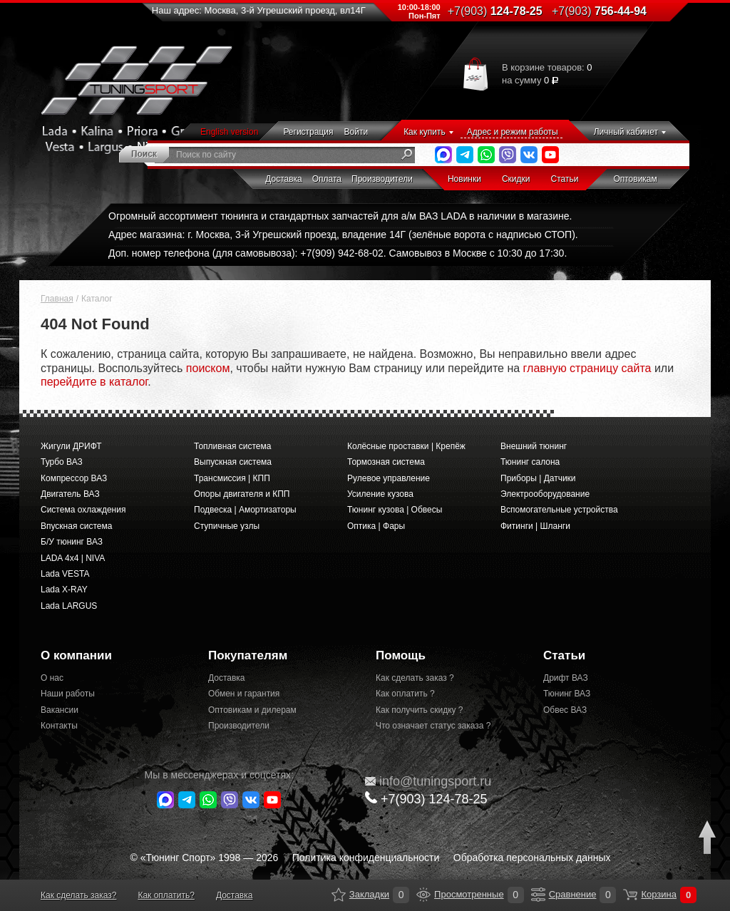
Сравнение (538, 894)
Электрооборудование (545, 494)
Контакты (59, 726)
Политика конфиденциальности (366, 857)
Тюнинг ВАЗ (566, 694)
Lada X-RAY (64, 590)
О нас (52, 678)
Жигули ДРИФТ (71, 446)
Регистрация (308, 132)
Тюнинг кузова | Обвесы (394, 510)
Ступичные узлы (226, 526)
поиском (208, 368)
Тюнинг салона (530, 462)
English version (229, 132)
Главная (57, 299)
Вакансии (59, 710)
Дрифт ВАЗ (565, 678)
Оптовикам (635, 179)
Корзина (630, 894)
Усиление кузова (380, 494)
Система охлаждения (83, 510)
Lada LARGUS (69, 606)
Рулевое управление (388, 478)
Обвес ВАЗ (565, 710)
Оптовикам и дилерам (252, 710)
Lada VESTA (65, 574)
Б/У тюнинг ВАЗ (72, 542)
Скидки (516, 179)
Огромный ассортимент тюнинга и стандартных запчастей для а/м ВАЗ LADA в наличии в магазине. (340, 216)
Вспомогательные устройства (559, 510)
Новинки (464, 179)
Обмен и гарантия (243, 694)
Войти (356, 132)
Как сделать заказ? (78, 895)
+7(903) (426, 798)
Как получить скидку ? (419, 710)
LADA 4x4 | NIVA (73, 558)
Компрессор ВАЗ (74, 478)
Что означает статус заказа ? (433, 726)
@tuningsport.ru (428, 781)
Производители (382, 179)
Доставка (283, 179)
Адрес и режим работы (512, 132)
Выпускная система (233, 462)
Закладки (338, 894)
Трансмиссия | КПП (232, 478)
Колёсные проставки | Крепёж (406, 446)
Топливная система (232, 446)
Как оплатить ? (405, 694)
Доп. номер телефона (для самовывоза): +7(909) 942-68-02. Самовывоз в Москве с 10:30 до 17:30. (337, 253)
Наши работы (68, 694)
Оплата (326, 179)
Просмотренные (423, 894)
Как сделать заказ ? (415, 678)
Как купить (424, 132)
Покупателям (247, 655)
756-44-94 (599, 11)
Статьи (565, 179)
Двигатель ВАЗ (70, 494)
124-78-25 (495, 11)
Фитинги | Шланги (535, 526)
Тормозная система (386, 462)
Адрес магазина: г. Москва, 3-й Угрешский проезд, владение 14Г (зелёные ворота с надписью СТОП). (343, 234)
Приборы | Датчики (538, 478)
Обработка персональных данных (532, 857)
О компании (76, 655)
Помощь (401, 655)
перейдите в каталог (94, 382)
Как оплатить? (166, 895)
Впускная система (76, 526)
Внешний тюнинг (533, 446)
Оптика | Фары (376, 526)
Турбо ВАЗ (62, 462)
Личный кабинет (626, 132)
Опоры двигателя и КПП (242, 494)
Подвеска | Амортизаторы (245, 510)
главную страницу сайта (587, 368)
